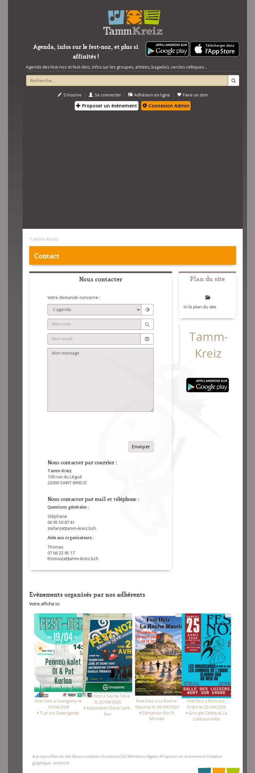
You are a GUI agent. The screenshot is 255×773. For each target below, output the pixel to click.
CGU (123, 756)
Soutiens (110, 756)
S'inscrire (69, 95)
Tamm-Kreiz (44, 238)
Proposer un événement (182, 756)
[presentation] (97, 428)
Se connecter (105, 95)
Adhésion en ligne (149, 95)
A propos (41, 756)
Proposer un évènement (106, 105)
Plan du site (60, 756)
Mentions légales (143, 756)
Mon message (100, 380)
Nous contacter (87, 756)
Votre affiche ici (44, 604)
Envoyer (141, 446)
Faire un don (192, 95)
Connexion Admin (165, 105)
